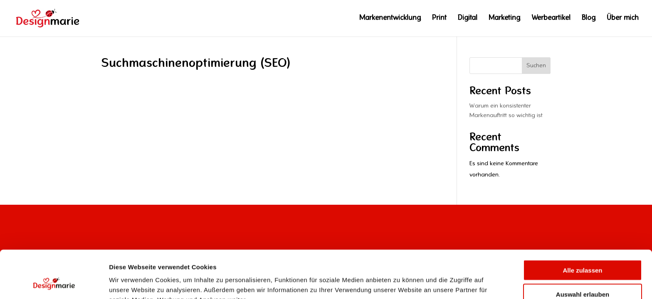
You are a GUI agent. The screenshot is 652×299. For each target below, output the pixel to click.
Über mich (623, 18)
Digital (467, 18)
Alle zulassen (582, 226)
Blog (588, 18)
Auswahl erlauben (582, 250)
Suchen (536, 66)
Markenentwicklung (390, 18)
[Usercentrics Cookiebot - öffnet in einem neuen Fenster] (53, 283)
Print (439, 18)
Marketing (504, 18)
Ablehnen (582, 274)
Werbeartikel (550, 18)
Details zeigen (436, 283)
